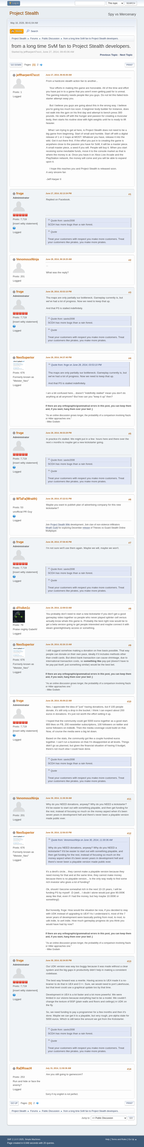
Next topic (126, 54)
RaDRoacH (24, 1068)
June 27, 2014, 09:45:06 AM (59, 75)
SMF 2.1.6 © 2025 (15, 1139)
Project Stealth (24, 13)
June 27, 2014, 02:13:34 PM (58, 193)
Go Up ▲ (132, 1139)
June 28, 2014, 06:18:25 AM (59, 259)
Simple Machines (32, 1139)
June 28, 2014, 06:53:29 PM (58, 433)
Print (129, 65)
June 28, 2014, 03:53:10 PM (58, 291)
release (86, 527)
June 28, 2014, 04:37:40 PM (58, 357)
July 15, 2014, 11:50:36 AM (58, 1068)
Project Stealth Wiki (60, 524)
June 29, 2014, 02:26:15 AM (59, 644)
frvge (20, 193)
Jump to (86, 1118)
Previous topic (109, 54)
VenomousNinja (27, 259)
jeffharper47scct (28, 75)
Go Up (14, 1103)
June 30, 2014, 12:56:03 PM (58, 832)
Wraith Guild (52, 527)
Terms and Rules (119, 1139)
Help (107, 1139)
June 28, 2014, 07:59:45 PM (58, 542)
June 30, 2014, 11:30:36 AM (59, 798)
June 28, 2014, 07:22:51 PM (58, 499)
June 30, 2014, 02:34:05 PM (58, 960)
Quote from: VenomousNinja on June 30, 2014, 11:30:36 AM (81, 840)
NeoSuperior (25, 357)
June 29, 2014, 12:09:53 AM (59, 608)
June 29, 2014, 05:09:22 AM (59, 701)
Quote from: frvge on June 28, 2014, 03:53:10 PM (76, 365)
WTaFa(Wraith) (26, 498)
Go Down (16, 65)
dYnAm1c (23, 607)
